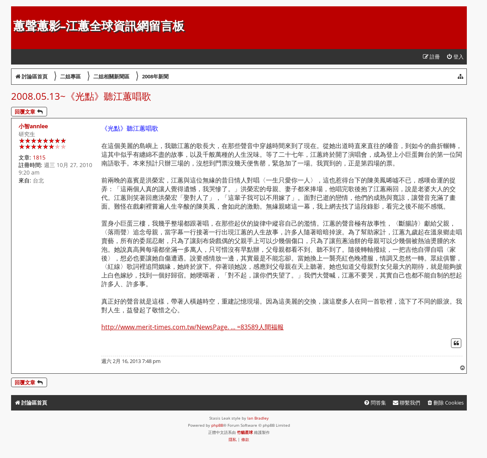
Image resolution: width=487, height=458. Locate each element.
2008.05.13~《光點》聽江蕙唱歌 (81, 96)
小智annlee (33, 126)
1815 (39, 157)
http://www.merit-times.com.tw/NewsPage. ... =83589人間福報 (192, 327)
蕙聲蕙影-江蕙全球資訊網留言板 (98, 26)
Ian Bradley (258, 418)
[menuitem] (455, 57)
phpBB (217, 425)
